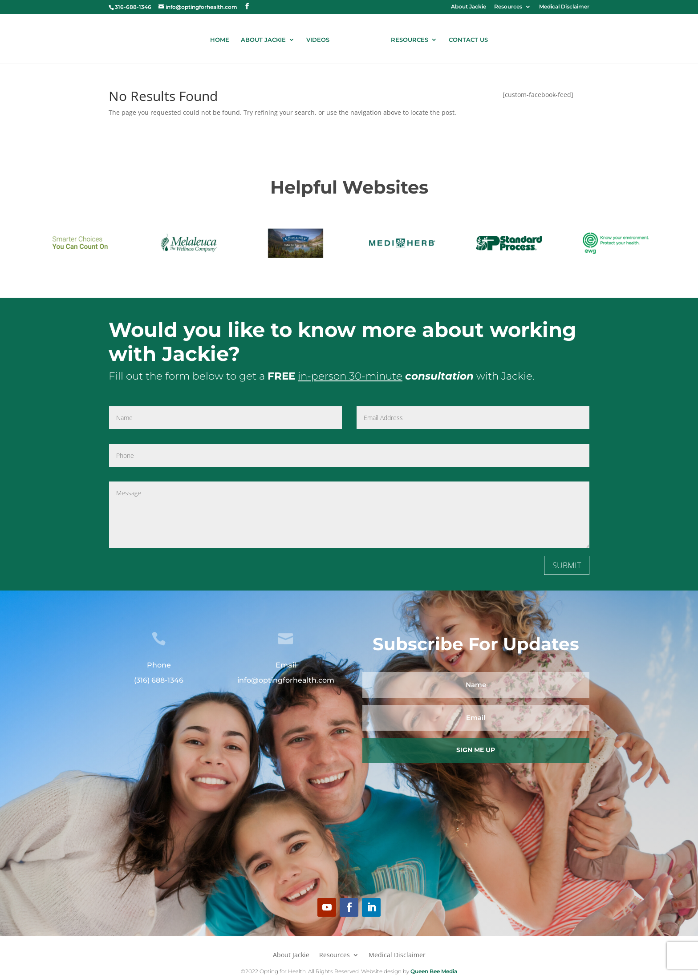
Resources (508, 7)
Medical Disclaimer (564, 7)
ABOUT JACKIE (266, 38)
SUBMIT (566, 563)
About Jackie (468, 7)
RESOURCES (406, 38)
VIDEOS (321, 38)
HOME (222, 38)
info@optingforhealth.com (285, 679)
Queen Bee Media (433, 969)
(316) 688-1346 (158, 679)
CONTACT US (465, 38)
